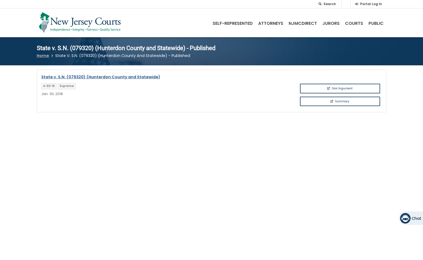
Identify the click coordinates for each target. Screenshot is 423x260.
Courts (354, 23)
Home (43, 55)
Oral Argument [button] (340, 88)
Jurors (331, 23)
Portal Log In (371, 4)
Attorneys (270, 23)
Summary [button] (339, 101)
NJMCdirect (303, 23)
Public (376, 23)
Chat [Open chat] (416, 218)
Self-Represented (233, 23)
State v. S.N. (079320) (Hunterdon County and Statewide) (100, 77)
